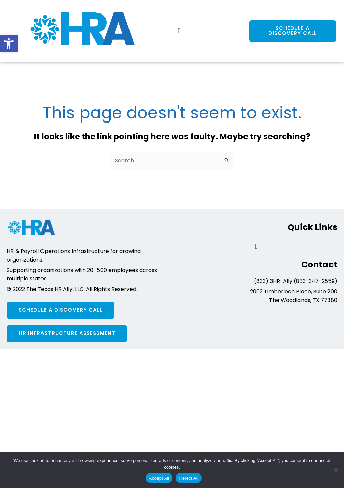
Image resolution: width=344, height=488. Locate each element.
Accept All (159, 478)
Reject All (188, 478)
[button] (9, 43)
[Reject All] (335, 470)
